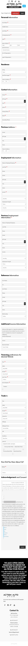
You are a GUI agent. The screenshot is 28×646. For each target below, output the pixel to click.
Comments (2, 490)
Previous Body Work (7, 451)
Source (4, 466)
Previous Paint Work (9, 446)
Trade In (5, 386)
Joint (22, 13)
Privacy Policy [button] (14, 643)
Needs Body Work (17, 451)
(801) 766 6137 (14, 7)
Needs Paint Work (18, 446)
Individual (15, 13)
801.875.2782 (14, 635)
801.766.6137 (14, 620)
